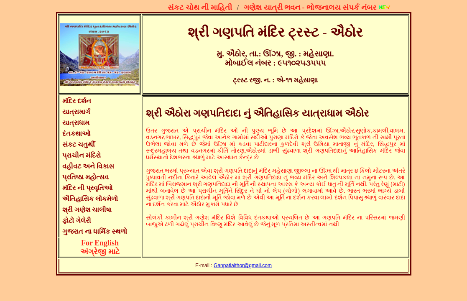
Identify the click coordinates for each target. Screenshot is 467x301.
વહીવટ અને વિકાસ (88, 166)
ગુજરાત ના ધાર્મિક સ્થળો (94, 231)
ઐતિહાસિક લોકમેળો (90, 198)
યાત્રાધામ (75, 122)
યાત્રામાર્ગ (76, 111)
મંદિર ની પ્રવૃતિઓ (87, 187)
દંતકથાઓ (76, 133)
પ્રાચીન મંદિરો (81, 155)
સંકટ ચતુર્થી (78, 144)
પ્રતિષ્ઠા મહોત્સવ (85, 177)
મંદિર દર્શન (76, 101)
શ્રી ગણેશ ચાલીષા (87, 209)
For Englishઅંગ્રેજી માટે (100, 247)
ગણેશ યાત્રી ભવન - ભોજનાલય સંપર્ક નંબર (311, 7)
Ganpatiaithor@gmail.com (243, 265)
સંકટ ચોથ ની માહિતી (201, 7)
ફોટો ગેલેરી (76, 220)
